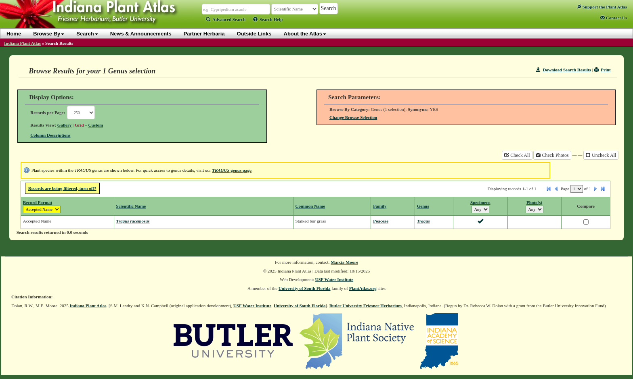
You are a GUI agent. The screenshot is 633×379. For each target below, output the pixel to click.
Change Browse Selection (353, 117)
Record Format (37, 202)
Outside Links (254, 34)
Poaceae (380, 221)
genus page (232, 170)
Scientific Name (131, 206)
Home (13, 34)
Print (602, 69)
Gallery (64, 125)
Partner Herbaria (204, 34)
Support (602, 6)
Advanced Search (225, 19)
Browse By (48, 34)
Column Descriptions (50, 135)
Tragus (423, 221)
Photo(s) (534, 202)
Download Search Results (563, 69)
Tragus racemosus (133, 221)
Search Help (268, 19)
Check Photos (552, 155)
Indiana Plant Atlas (22, 43)
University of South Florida (305, 288)
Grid (79, 125)
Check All (517, 155)
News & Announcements (141, 34)
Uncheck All (601, 155)
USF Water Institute (334, 279)
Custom (95, 125)
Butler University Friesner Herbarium (365, 305)
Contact (613, 17)
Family (379, 206)
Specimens (480, 202)
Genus (423, 206)
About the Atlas (305, 34)
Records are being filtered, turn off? (62, 188)
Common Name (310, 206)
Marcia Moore (344, 262)
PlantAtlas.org (363, 288)
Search (87, 34)
